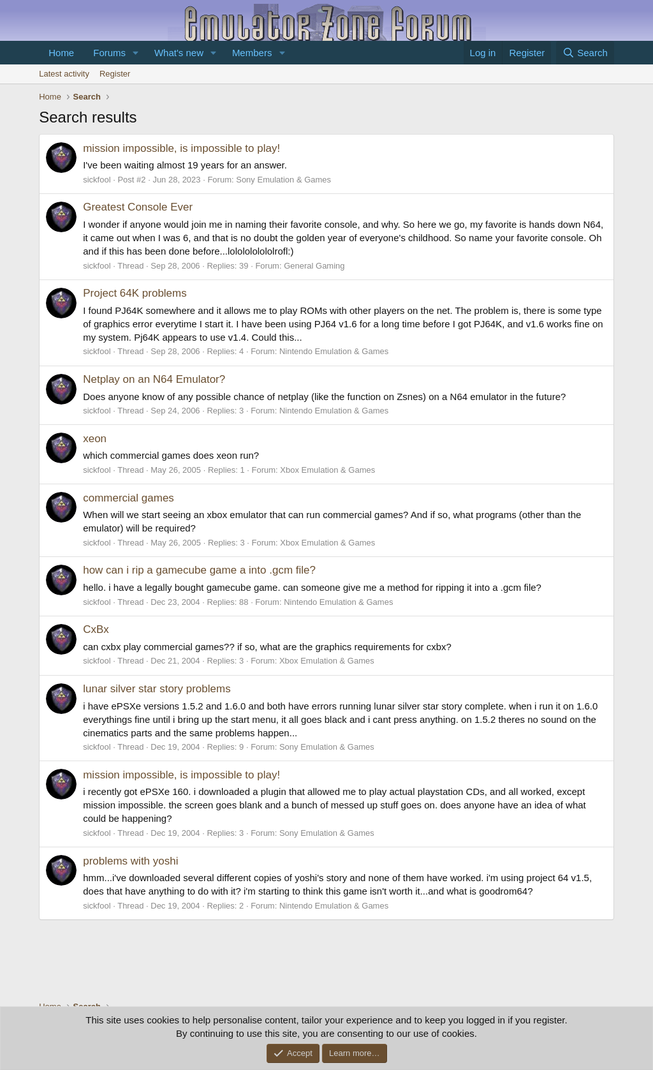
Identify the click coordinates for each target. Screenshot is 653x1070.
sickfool (96, 179)
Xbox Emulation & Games (327, 470)
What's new (178, 52)
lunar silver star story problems (156, 689)
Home (61, 52)
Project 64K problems (135, 293)
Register (114, 73)
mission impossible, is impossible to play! (181, 148)
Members (252, 52)
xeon (94, 439)
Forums (109, 52)
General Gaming (314, 266)
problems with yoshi (130, 861)
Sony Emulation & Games (283, 179)
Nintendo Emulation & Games (333, 351)
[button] (136, 52)
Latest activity (64, 73)
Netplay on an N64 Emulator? (154, 379)
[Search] (585, 52)
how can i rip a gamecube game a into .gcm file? (199, 570)
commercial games (128, 498)
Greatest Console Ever (138, 207)
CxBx (96, 629)
